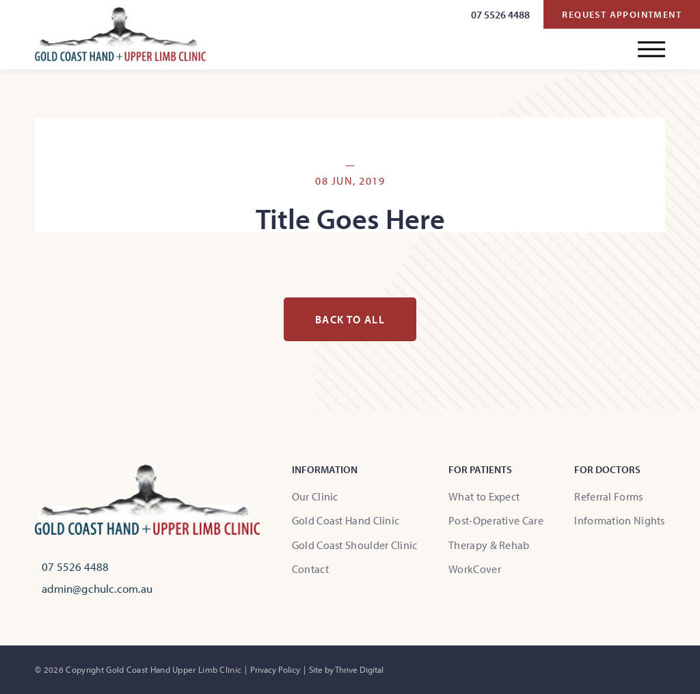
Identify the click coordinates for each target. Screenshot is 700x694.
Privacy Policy (275, 669)
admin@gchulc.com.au (97, 588)
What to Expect (484, 496)
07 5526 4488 (500, 15)
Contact (310, 569)
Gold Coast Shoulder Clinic (355, 545)
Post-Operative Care (495, 520)
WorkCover (474, 569)
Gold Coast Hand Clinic (346, 520)
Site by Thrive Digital (346, 669)
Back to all (350, 319)
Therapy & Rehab (489, 545)
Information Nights (619, 520)
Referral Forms (608, 496)
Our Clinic (315, 496)
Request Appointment (622, 14)
